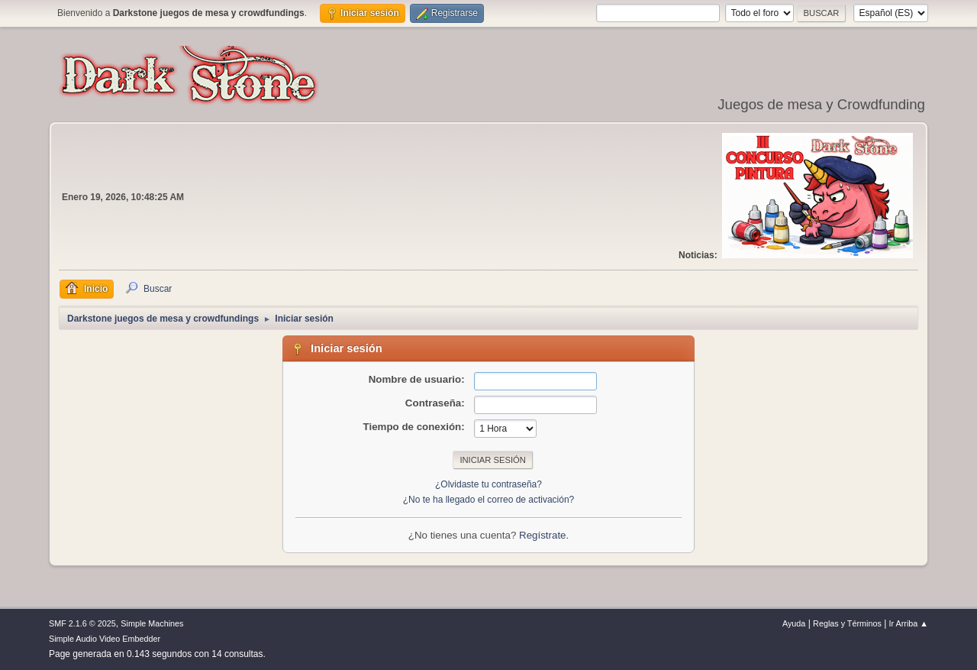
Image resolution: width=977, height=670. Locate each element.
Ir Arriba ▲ (908, 623)
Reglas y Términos (847, 623)
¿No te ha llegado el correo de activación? (489, 499)
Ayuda (793, 623)
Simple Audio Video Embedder (104, 638)
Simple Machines (152, 623)
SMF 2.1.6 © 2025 (82, 623)
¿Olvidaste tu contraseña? (488, 484)
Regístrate (542, 535)
